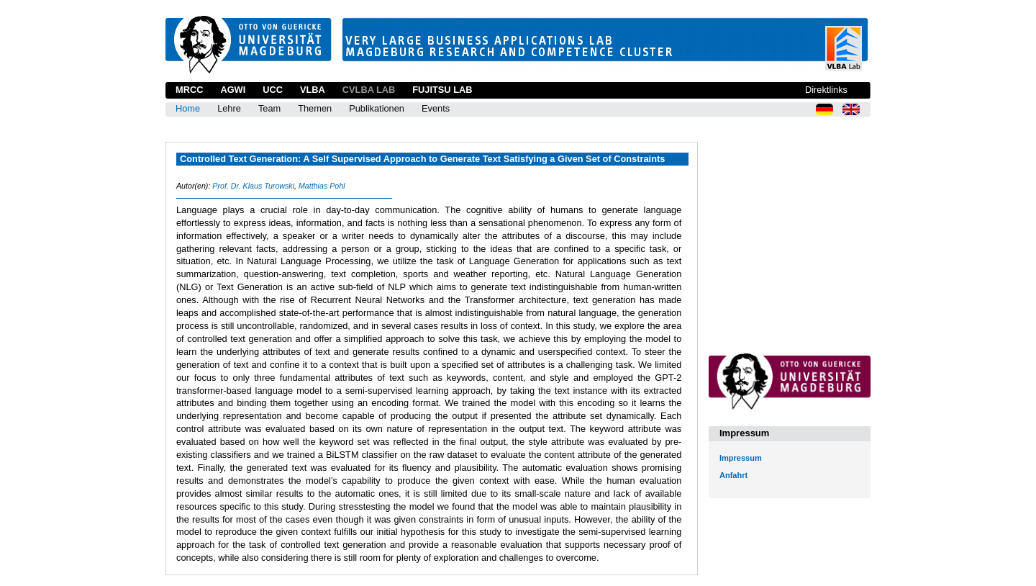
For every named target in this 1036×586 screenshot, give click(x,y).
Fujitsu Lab (442, 89)
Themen (315, 108)
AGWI (232, 89)
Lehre (229, 108)
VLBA (312, 89)
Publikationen (376, 108)
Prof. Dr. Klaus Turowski (253, 185)
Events (436, 108)
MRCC (189, 89)
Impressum (740, 458)
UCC (273, 89)
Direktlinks (826, 89)
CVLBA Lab (368, 89)
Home (188, 108)
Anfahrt (733, 475)
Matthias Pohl (322, 185)
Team (269, 108)
